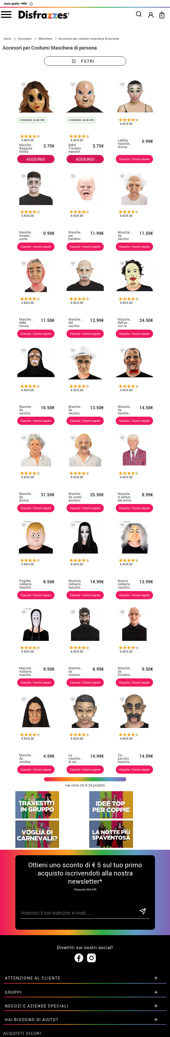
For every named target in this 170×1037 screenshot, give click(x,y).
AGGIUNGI (35, 159)
